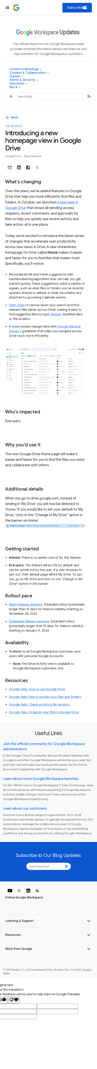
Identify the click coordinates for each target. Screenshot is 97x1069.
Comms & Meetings (25, 69)
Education (18, 83)
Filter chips (17, 305)
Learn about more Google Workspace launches (40, 779)
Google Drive (13, 156)
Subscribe (77, 7)
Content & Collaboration (29, 73)
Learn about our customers (25, 808)
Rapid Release (32, 156)
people (56, 314)
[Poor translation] (14, 1000)
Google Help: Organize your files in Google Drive (44, 712)
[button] (48, 921)
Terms (6, 973)
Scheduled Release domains (29, 621)
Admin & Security (24, 80)
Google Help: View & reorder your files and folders (45, 697)
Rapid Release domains (25, 605)
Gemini (16, 76)
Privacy (87, 969)
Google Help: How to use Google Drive (37, 689)
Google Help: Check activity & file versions (39, 705)
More (15, 87)
